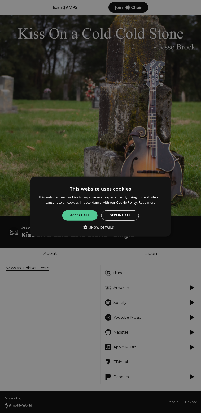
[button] (100, 227)
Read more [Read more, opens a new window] (147, 202)
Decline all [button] (120, 215)
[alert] (100, 206)
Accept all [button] (80, 215)
